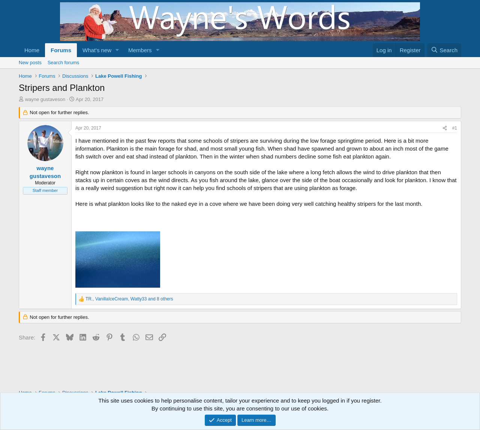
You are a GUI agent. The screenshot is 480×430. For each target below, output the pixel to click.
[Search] (444, 50)
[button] (117, 50)
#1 (454, 128)
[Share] (445, 128)
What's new (96, 50)
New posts (30, 62)
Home (31, 50)
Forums (61, 50)
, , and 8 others (129, 299)
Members (140, 50)
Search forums (64, 62)
